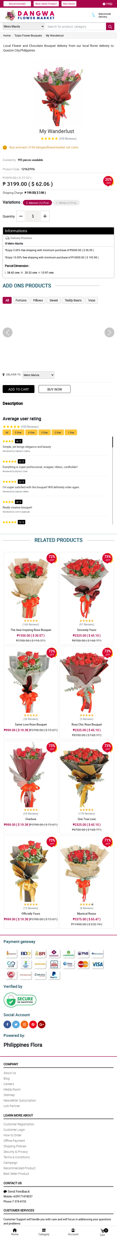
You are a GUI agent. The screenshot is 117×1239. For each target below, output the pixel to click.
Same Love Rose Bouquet (31, 724)
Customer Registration (19, 1121)
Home (7, 35)
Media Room (12, 1087)
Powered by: (13, 1033)
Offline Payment (14, 1138)
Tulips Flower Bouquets (28, 35)
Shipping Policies (15, 1143)
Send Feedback (17, 1188)
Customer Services (19, 1208)
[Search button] (110, 26)
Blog (7, 1076)
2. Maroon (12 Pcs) (37, 203)
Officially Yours (31, 914)
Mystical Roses (86, 914)
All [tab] (7, 300)
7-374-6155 (19, 1199)
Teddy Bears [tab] (73, 300)
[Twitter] (16, 1022)
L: (11, 272)
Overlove (30, 819)
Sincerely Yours (86, 630)
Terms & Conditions (17, 1154)
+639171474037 (22, 1194)
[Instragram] (24, 1022)
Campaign (11, 1160)
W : (26, 272)
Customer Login (14, 1127)
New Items (69, 3)
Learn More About (18, 1113)
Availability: (22, 160)
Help (107, 3)
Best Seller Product (46, 3)
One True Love (87, 819)
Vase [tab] (91, 300)
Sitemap (9, 1092)
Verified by (12, 985)
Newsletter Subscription (20, 1098)
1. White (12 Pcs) (66, 203)
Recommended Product (20, 1165)
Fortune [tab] (21, 300)
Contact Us (13, 1180)
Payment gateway (17, 941)
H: (42, 272)
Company (11, 1061)
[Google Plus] (41, 1022)
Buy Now (54, 389)
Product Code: (18, 169)
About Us (10, 1070)
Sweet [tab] (54, 300)
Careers (9, 1081)
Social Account (15, 1013)
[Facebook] (7, 1022)
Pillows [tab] (38, 300)
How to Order (13, 1132)
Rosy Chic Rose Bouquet (87, 724)
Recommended (17, 3)
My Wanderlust (55, 35)
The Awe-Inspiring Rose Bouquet (31, 630)
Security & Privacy (16, 1149)
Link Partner (12, 1103)
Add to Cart (18, 389)
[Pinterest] (33, 1022)
